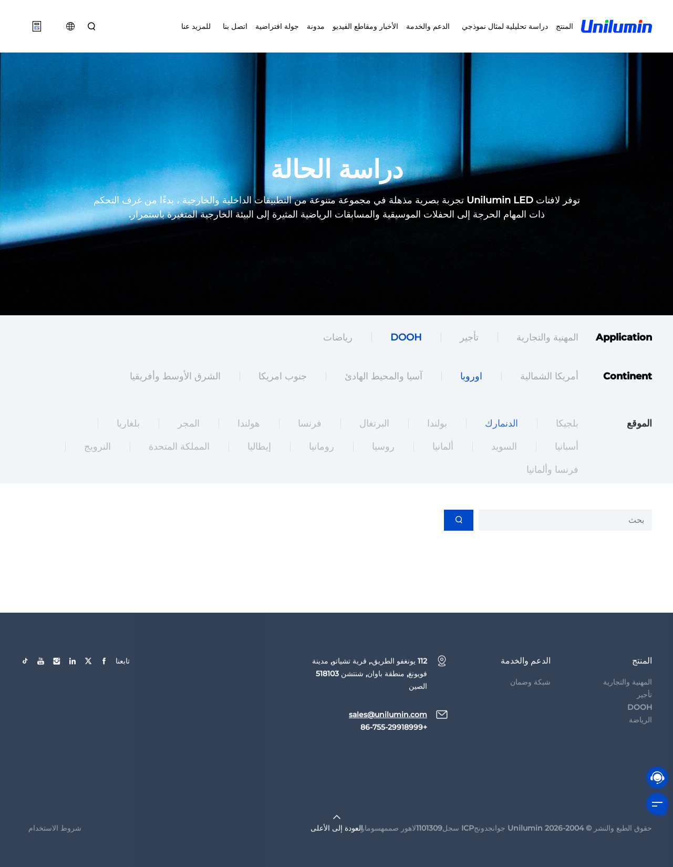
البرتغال (374, 438)
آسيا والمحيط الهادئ (383, 378)
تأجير (469, 339)
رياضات (338, 339)
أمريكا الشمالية (549, 378)
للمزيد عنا (196, 26)
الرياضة (640, 734)
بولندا (437, 438)
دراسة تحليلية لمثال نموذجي (503, 26)
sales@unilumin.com (388, 729)
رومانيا (321, 461)
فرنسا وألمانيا (552, 484)
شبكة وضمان (530, 696)
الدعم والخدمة (428, 26)
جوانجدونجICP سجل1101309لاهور (453, 843)
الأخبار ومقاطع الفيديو (365, 26)
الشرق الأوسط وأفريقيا (175, 378)
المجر (189, 438)
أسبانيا (566, 461)
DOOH (406, 339)
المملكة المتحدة (179, 461)
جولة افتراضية (277, 26)
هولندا (248, 438)
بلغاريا (128, 438)
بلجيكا (567, 438)
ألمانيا (442, 461)
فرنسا (310, 438)
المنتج (564, 26)
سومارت (367, 843)
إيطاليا (259, 461)
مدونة (316, 26)
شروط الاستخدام (54, 843)
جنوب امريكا (282, 378)
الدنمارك (501, 438)
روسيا (383, 461)
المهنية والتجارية (547, 339)
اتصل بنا (233, 26)
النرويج (97, 461)
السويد (504, 461)
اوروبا (471, 378)
